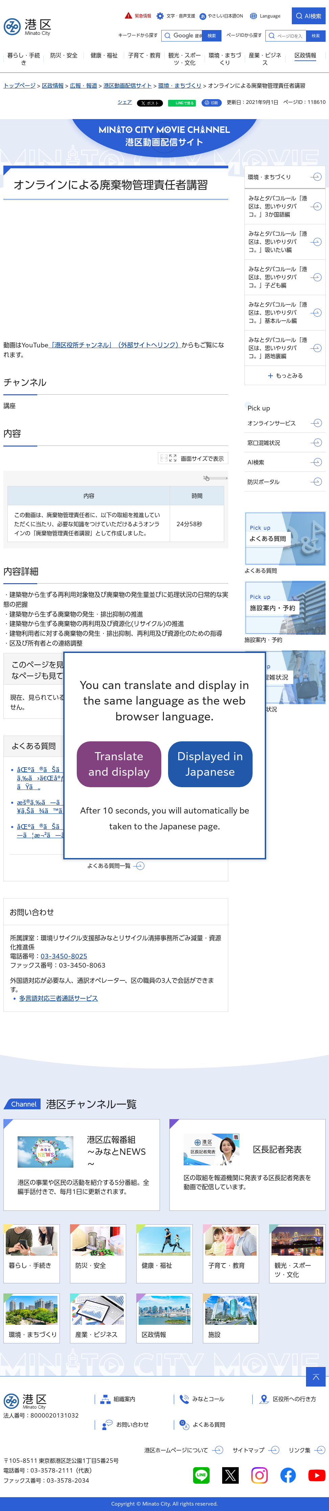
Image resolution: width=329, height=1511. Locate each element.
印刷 (214, 103)
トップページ (19, 85)
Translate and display (119, 764)
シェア (125, 102)
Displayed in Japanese (210, 764)
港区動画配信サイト (127, 85)
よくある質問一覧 (109, 865)
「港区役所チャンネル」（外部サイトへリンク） (115, 345)
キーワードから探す (167, 35)
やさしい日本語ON (225, 16)
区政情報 (53, 85)
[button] (138, 15)
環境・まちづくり (180, 85)
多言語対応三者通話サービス (58, 998)
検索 (316, 35)
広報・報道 (83, 85)
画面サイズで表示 (202, 458)
